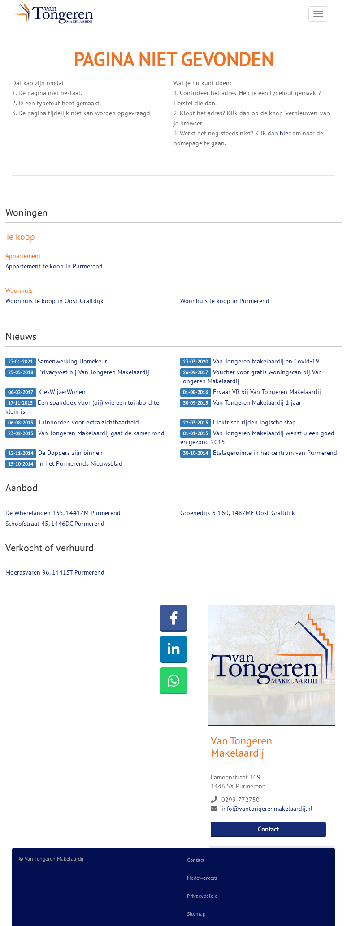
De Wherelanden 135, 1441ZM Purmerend (63, 513)
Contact (268, 829)
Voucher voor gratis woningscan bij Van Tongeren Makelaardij (251, 376)
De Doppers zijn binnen (54, 453)
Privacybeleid (202, 895)
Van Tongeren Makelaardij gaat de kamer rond (85, 433)
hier (285, 133)
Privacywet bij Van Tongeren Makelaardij (77, 372)
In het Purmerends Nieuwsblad (63, 463)
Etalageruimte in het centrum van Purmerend (258, 453)
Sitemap (196, 913)
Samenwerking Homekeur (56, 361)
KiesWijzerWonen (45, 392)
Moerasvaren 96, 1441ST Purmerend (54, 572)
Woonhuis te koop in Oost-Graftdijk (54, 301)
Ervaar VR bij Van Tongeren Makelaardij (250, 392)
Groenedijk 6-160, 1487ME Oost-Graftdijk (237, 513)
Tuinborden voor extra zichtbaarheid (72, 422)
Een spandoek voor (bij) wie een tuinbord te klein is (82, 406)
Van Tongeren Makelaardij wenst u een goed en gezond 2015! (257, 437)
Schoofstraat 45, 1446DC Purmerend (54, 523)
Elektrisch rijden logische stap (238, 422)
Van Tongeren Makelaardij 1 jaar (240, 402)
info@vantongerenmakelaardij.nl (266, 809)
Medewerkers (202, 877)
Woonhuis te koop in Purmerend (224, 301)
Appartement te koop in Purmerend (54, 266)
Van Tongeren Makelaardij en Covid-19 (249, 361)
